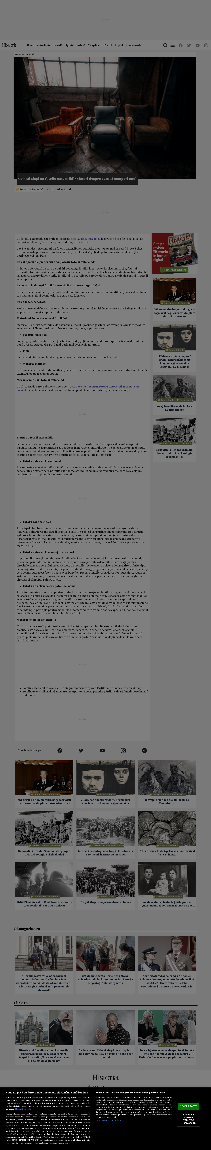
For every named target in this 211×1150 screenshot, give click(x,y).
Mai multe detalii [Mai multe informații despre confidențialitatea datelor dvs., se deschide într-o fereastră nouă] (23, 1109)
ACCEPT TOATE (188, 1106)
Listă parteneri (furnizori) (108, 1120)
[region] (105, 1118)
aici (27, 1131)
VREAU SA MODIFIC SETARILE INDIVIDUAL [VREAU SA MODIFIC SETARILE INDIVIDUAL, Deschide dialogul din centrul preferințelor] (188, 1119)
